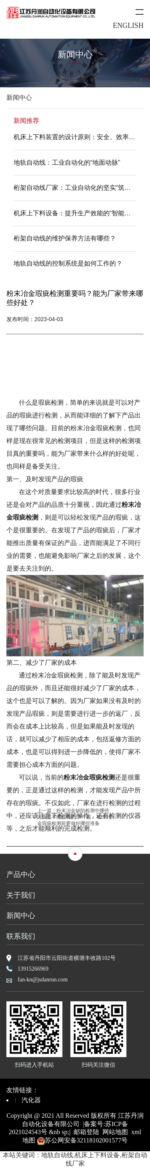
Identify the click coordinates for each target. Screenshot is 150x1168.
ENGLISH (128, 26)
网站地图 (115, 1132)
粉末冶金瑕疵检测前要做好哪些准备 (74, 823)
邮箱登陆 (86, 1132)
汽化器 (31, 1100)
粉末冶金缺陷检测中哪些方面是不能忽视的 (73, 817)
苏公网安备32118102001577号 (82, 1140)
